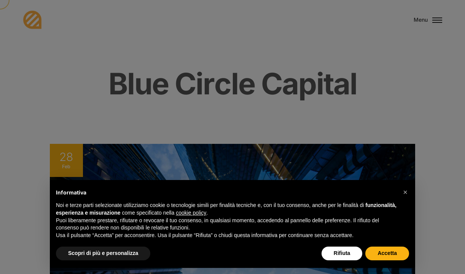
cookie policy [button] (191, 213)
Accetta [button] (387, 253)
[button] (405, 192)
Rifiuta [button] (342, 253)
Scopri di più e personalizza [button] (103, 253)
